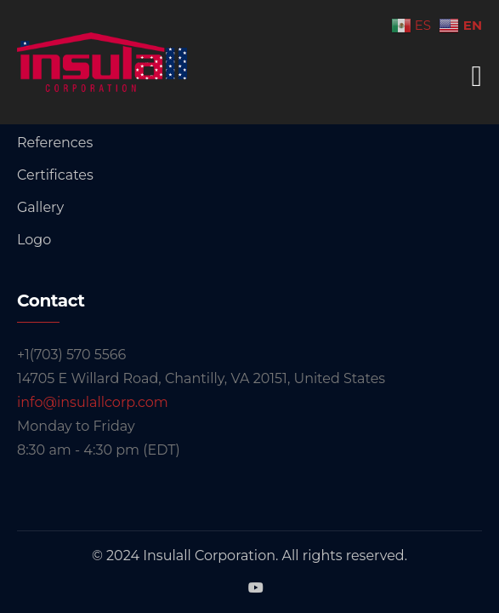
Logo (34, 240)
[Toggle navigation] (477, 77)
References (55, 143)
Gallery (40, 207)
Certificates (55, 175)
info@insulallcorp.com (92, 402)
